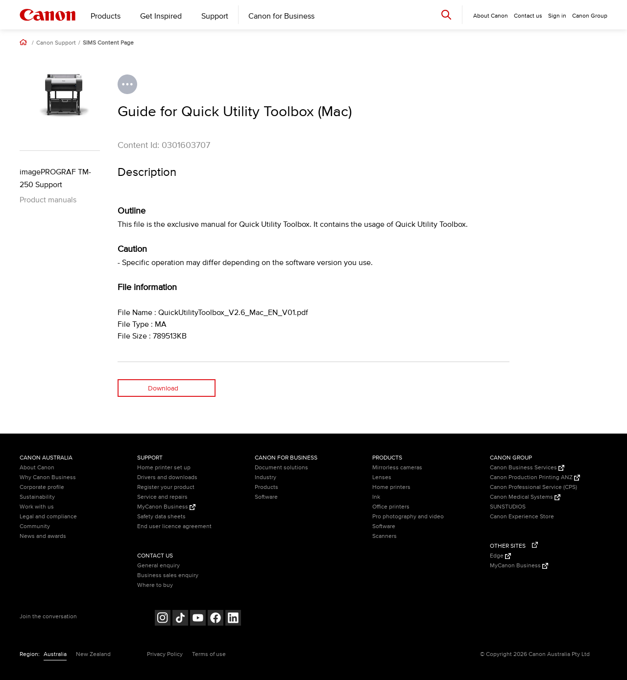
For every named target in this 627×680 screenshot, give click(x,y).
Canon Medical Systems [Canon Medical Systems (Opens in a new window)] (525, 497)
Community (35, 526)
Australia (55, 654)
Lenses (381, 477)
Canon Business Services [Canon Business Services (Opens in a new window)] (527, 467)
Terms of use (209, 654)
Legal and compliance (48, 516)
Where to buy (155, 585)
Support (214, 16)
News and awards (43, 536)
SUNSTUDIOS (508, 506)
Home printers (391, 487)
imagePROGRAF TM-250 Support (55, 178)
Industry (265, 477)
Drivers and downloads (167, 477)
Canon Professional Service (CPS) (533, 487)
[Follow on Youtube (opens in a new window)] (198, 619)
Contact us (528, 16)
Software (266, 497)
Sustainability (37, 497)
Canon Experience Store (522, 516)
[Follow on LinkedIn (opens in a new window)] (233, 619)
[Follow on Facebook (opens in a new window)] (215, 619)
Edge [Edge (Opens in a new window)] (500, 555)
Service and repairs (162, 497)
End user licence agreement (174, 526)
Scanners (384, 536)
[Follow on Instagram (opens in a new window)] (162, 619)
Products (106, 16)
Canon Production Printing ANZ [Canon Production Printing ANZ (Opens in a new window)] (535, 477)
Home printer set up (164, 467)
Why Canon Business (48, 477)
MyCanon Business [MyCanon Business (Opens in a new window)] (166, 506)
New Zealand (93, 654)
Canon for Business (281, 16)
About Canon (37, 467)
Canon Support (56, 43)
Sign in (557, 16)
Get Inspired (161, 16)
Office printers (391, 506)
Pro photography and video (408, 516)
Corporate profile (42, 487)
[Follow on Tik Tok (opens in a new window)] (180, 619)
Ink (376, 497)
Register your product (165, 487)
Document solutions (281, 467)
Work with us (37, 506)
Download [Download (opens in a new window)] (163, 388)
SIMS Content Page (108, 43)
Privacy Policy (165, 654)
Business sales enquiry (167, 575)
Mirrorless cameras (397, 467)
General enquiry (158, 565)
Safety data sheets (161, 516)
